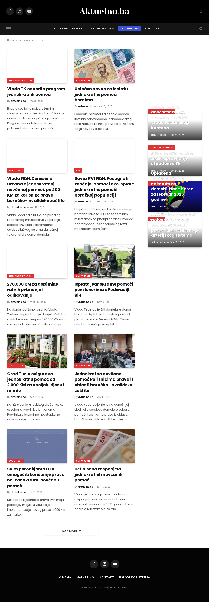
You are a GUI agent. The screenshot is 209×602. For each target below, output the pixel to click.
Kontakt (152, 28)
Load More (70, 531)
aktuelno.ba (18, 101)
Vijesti (78, 28)
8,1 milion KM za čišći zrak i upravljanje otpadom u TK (172, 158)
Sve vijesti (83, 80)
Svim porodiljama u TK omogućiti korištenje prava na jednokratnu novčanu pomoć (36, 477)
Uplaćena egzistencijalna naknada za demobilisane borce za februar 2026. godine (172, 186)
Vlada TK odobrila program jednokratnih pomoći (36, 91)
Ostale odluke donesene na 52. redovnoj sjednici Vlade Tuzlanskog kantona (170, 117)
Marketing (85, 577)
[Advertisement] (175, 74)
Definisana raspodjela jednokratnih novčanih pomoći (98, 474)
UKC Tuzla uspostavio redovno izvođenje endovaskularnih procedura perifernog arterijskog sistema (174, 225)
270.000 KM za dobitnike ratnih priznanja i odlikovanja (32, 289)
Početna (60, 28)
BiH (78, 170)
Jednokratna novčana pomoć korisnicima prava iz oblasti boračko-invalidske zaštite (104, 382)
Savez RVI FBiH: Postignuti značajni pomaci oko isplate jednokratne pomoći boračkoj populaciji (104, 187)
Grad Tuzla (16, 365)
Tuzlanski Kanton (20, 80)
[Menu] (8, 28)
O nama (65, 577)
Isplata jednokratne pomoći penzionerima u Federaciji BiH (103, 289)
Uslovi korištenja (134, 577)
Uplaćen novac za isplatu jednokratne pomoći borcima (101, 94)
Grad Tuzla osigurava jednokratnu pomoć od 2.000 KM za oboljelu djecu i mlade (35, 382)
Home (10, 40)
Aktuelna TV (101, 28)
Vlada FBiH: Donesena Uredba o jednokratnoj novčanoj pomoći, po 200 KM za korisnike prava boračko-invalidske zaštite (36, 190)
